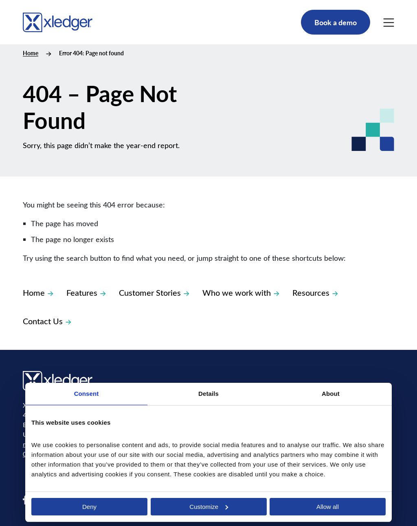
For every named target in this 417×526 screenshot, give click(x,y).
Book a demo (335, 22)
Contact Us (47, 320)
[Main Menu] (388, 22)
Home (30, 53)
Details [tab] (208, 393)
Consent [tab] (86, 393)
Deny (89, 506)
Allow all (327, 506)
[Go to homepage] (57, 20)
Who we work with (240, 292)
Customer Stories (154, 292)
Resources (315, 292)
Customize (208, 506)
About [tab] (331, 393)
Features (86, 292)
